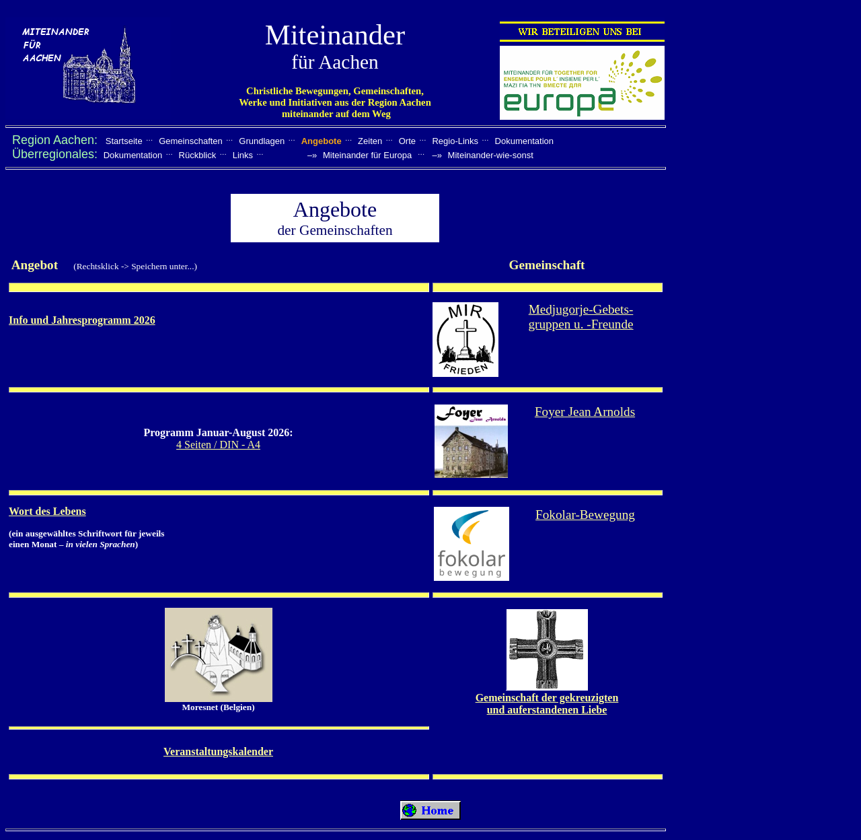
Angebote (321, 141)
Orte (407, 141)
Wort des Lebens (47, 511)
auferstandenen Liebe (555, 709)
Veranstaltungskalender (218, 751)
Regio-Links (455, 141)
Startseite (124, 141)
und (496, 709)
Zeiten (370, 141)
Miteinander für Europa (367, 155)
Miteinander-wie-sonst (490, 155)
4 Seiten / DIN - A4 (218, 444)
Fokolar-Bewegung (585, 515)
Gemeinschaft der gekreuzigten (547, 697)
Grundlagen (262, 141)
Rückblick (198, 155)
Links (243, 155)
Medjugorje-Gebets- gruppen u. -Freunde (580, 316)
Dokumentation (524, 141)
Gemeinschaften (191, 141)
